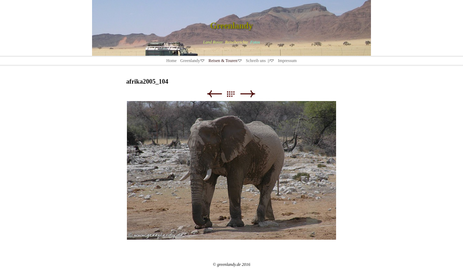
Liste (234, 94)
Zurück (214, 94)
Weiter (247, 94)
